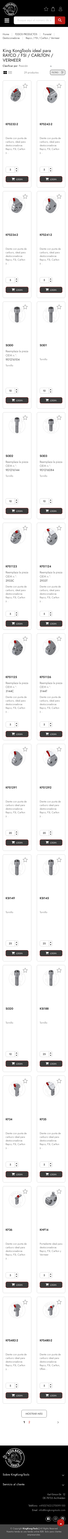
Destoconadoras (11, 38)
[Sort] (34, 66)
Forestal (47, 34)
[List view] (10, 72)
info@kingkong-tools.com (52, 1510)
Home (6, 34)
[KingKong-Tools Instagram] (55, 1519)
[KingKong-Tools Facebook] (48, 1519)
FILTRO (58, 72)
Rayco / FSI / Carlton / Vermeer (43, 38)
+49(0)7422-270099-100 (52, 1505)
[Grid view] (5, 72)
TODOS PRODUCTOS (26, 34)
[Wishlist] (47, 9)
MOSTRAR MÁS (34, 1414)
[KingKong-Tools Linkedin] (62, 1519)
